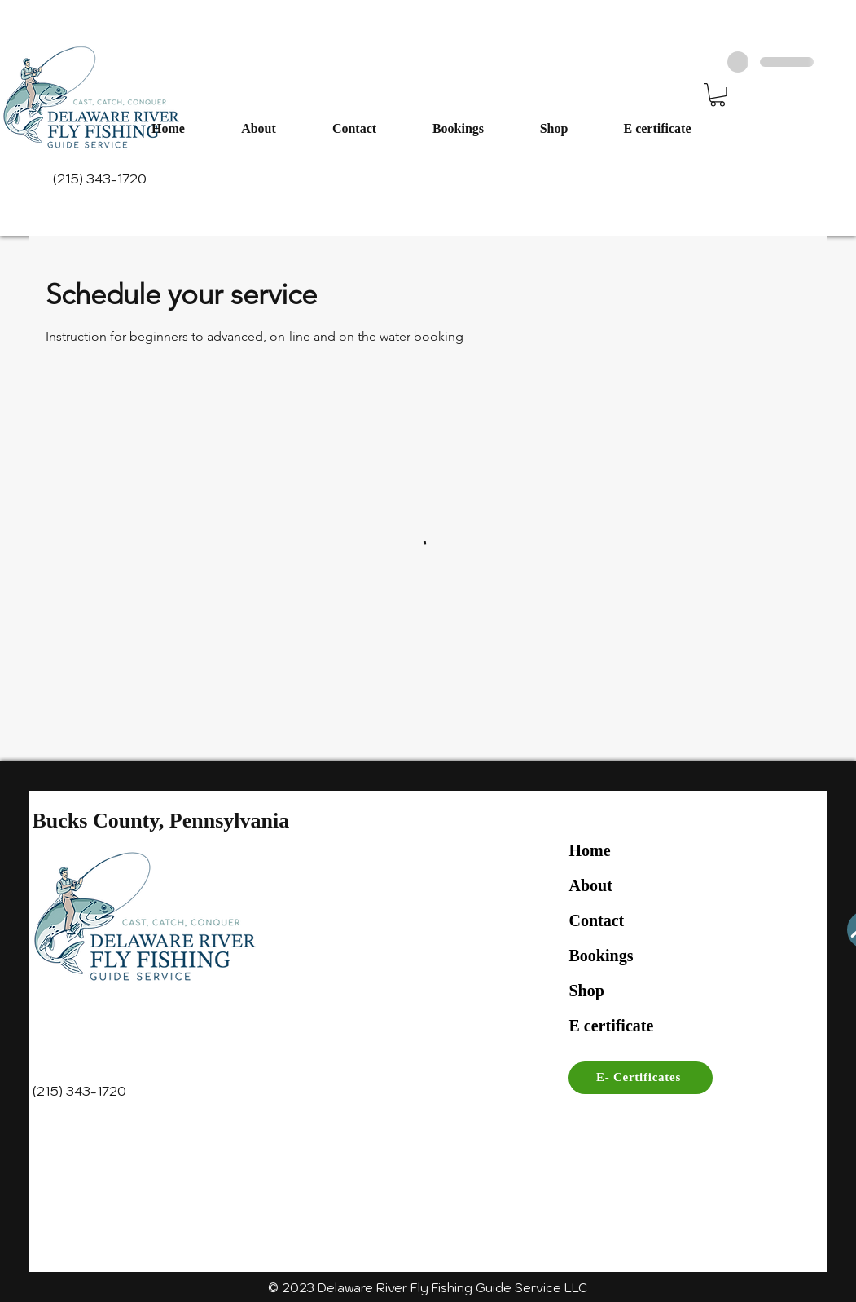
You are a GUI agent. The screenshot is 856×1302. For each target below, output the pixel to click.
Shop (586, 991)
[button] (717, 95)
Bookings (601, 955)
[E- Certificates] (640, 1077)
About (590, 885)
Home (590, 850)
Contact (597, 920)
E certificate (611, 1026)
